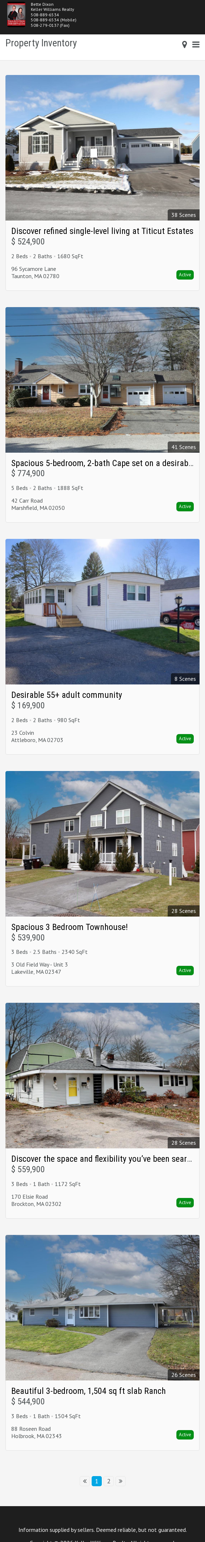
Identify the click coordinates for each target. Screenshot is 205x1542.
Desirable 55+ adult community (66, 695)
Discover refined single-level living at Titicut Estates (102, 231)
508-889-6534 (45, 14)
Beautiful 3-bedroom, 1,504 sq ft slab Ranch (88, 1391)
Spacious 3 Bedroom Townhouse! (69, 927)
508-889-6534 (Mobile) (53, 19)
